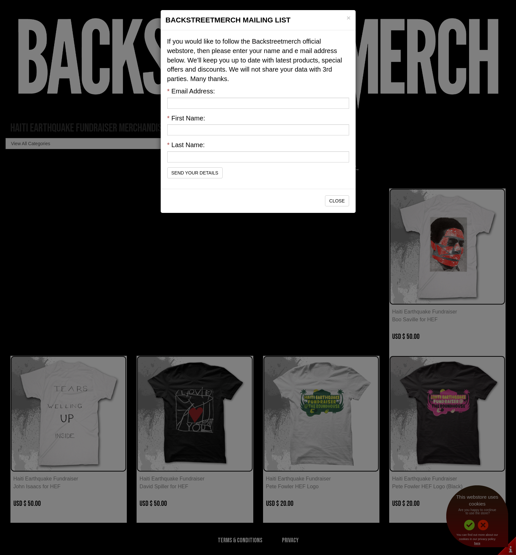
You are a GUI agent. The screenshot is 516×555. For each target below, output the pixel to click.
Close (337, 200)
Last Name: (186, 144)
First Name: (186, 118)
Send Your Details (194, 172)
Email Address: (191, 91)
